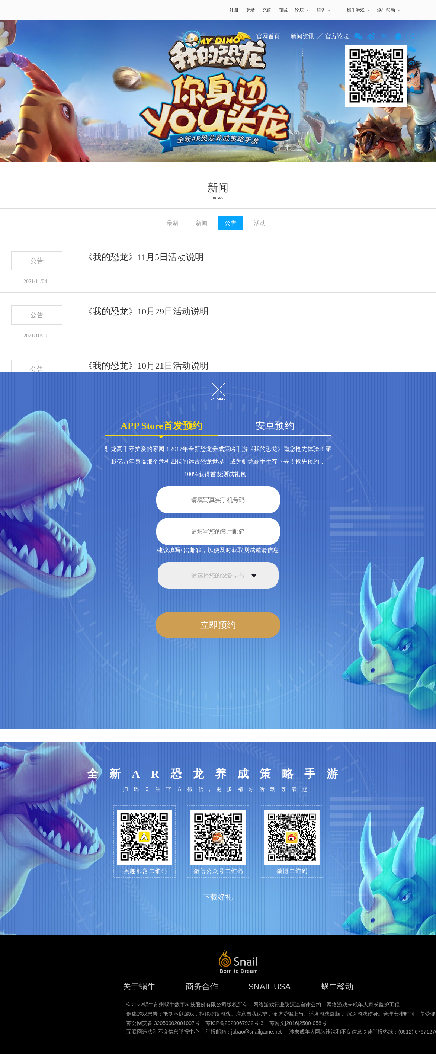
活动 (260, 223)
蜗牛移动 (388, 10)
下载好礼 (218, 897)
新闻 (202, 223)
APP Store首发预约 (161, 428)
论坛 (302, 10)
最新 (173, 223)
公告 (231, 223)
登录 (250, 10)
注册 (234, 10)
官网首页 (268, 36)
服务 (324, 10)
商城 (283, 10)
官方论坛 (337, 36)
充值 (266, 10)
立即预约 (218, 625)
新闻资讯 (302, 36)
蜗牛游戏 (52, 10)
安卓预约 (275, 425)
